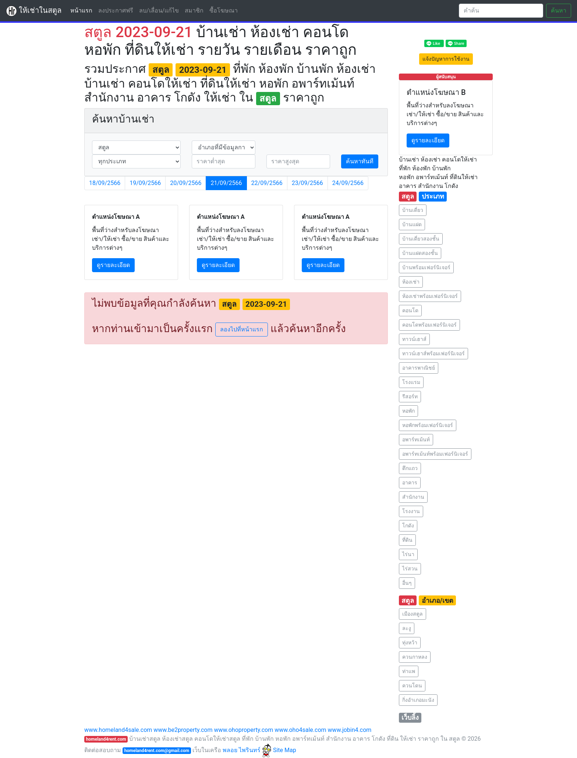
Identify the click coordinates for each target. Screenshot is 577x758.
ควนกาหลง (414, 657)
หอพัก (408, 411)
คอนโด (410, 310)
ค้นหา (558, 10)
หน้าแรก (82, 10)
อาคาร (409, 482)
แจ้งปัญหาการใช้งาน (446, 59)
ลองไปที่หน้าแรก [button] (241, 329)
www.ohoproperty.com (243, 729)
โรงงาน (411, 511)
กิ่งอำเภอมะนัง (418, 700)
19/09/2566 (145, 182)
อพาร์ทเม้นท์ (416, 439)
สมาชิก (194, 10)
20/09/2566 (185, 182)
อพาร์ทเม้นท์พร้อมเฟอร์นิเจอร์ (435, 454)
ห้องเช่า (411, 282)
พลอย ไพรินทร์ (247, 750)
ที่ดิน (407, 540)
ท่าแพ (408, 671)
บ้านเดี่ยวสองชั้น (420, 239)
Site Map (284, 750)
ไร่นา (408, 554)
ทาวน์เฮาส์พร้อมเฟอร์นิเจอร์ (433, 353)
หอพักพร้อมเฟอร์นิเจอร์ (427, 425)
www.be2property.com (182, 729)
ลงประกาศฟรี (115, 10)
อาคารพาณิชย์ (418, 368)
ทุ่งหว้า (409, 642)
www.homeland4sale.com (118, 729)
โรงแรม (411, 382)
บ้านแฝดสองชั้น (420, 253)
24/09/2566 (348, 182)
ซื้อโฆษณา (223, 10)
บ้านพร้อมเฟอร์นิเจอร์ (426, 267)
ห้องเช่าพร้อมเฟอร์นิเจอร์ (430, 296)
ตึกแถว (410, 468)
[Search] (501, 11)
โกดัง (408, 526)
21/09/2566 (226, 182)
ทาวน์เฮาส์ (414, 339)
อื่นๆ (407, 583)
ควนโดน (412, 685)
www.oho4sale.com (300, 729)
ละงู (406, 628)
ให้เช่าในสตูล (33, 11)
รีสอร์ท (410, 396)
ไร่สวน (410, 569)
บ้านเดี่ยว (412, 210)
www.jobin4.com (350, 729)
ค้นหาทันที (360, 161)
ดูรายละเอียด (113, 264)
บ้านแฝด (412, 224)
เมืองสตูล (412, 614)
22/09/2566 (267, 182)
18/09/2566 (104, 182)
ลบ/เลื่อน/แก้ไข (159, 10)
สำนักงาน (413, 497)
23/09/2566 (307, 182)
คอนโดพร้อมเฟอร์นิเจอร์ (429, 325)
